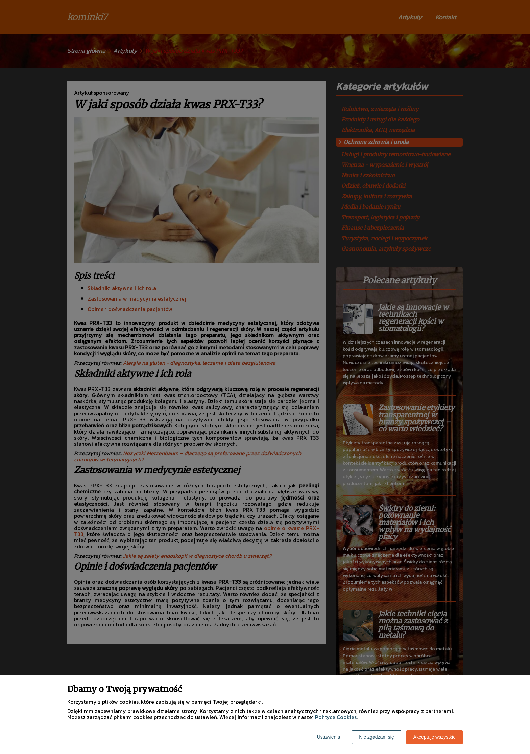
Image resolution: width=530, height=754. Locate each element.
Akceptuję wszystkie (434, 737)
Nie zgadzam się (376, 737)
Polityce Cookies (336, 717)
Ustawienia (328, 737)
